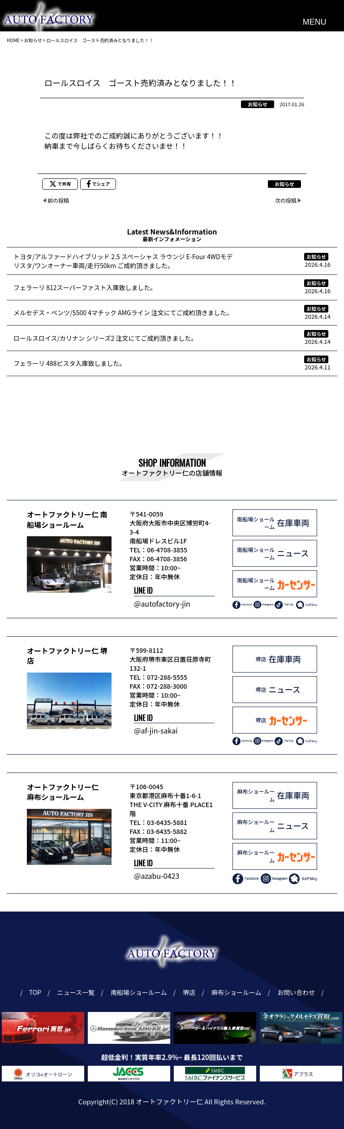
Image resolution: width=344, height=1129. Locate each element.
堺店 (190, 992)
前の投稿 (58, 200)
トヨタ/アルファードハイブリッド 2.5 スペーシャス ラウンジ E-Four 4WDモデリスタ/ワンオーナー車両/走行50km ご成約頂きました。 (123, 261)
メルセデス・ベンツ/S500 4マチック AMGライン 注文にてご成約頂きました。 (123, 312)
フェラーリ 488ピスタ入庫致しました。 (69, 363)
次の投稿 (286, 200)
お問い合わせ (297, 992)
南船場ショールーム (140, 992)
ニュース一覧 (77, 992)
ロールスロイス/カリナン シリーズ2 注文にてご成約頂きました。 (105, 338)
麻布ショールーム (237, 992)
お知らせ (257, 104)
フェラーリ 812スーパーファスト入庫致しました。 (84, 287)
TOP (35, 992)
